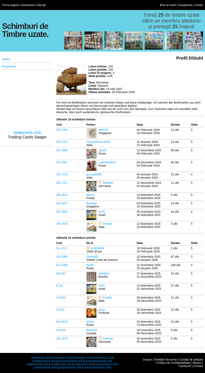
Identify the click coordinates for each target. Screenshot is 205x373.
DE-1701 (61, 182)
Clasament (27, 5)
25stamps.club (82, 357)
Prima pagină (10, 5)
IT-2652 (61, 297)
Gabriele (107, 182)
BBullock (91, 330)
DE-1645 (61, 223)
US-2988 (61, 256)
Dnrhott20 (92, 256)
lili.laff (89, 265)
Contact (198, 366)
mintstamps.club (104, 357)
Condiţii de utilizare (191, 359)
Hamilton (104, 273)
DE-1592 (61, 211)
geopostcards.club (70, 367)
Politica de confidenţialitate (174, 362)
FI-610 (60, 309)
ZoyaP (102, 150)
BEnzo (90, 194)
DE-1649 (61, 194)
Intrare (199, 5)
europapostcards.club (98, 361)
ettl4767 (103, 129)
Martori (197, 362)
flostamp (91, 203)
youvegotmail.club (45, 367)
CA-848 (61, 330)
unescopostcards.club (97, 367)
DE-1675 (61, 338)
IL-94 (59, 285)
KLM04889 (97, 248)
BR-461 (61, 273)
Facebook (185, 366)
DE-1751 (61, 141)
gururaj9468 (93, 174)
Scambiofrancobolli (98, 141)
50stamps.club (62, 357)
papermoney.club (37, 364)
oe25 (101, 211)
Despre (147, 359)
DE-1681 (61, 162)
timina (90, 321)
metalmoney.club (61, 364)
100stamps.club (40, 357)
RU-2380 (62, 265)
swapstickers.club (107, 364)
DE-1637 (61, 203)
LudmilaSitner (107, 162)
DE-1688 (61, 150)
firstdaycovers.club (44, 361)
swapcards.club (27, 132)
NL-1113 (61, 248)
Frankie (107, 223)
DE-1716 (61, 174)
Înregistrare (185, 5)
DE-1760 (61, 129)
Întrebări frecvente (165, 359)
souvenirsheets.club (70, 361)
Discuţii (41, 5)
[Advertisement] (173, 80)
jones (101, 309)
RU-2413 (62, 321)
